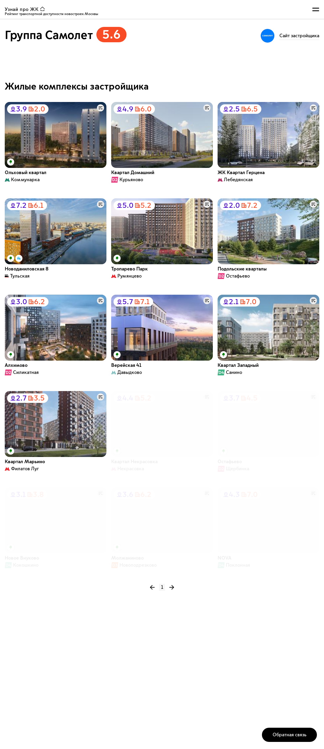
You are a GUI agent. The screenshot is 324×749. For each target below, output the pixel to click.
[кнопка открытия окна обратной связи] (289, 735)
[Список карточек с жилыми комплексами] (162, 337)
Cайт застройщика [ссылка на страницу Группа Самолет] (299, 35)
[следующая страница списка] (169, 587)
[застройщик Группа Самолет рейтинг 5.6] (66, 36)
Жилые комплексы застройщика (77, 86)
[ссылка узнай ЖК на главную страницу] (26, 9)
